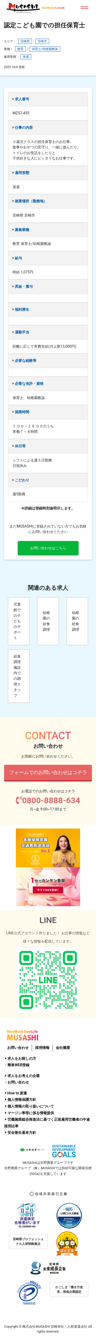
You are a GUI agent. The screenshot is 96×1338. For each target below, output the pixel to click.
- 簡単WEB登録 (17, 1065)
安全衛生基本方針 (20, 1132)
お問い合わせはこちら (48, 548)
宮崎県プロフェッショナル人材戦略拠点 (28, 1241)
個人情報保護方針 (20, 1099)
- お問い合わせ (17, 1082)
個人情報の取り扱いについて (29, 1106)
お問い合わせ (18, 1048)
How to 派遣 (16, 1093)
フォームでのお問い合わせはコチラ (48, 772)
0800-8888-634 (48, 800)
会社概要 (63, 1048)
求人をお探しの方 (20, 1058)
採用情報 (42, 1048)
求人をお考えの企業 (22, 1076)
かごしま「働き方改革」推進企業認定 (69, 1289)
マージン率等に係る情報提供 (29, 1113)
